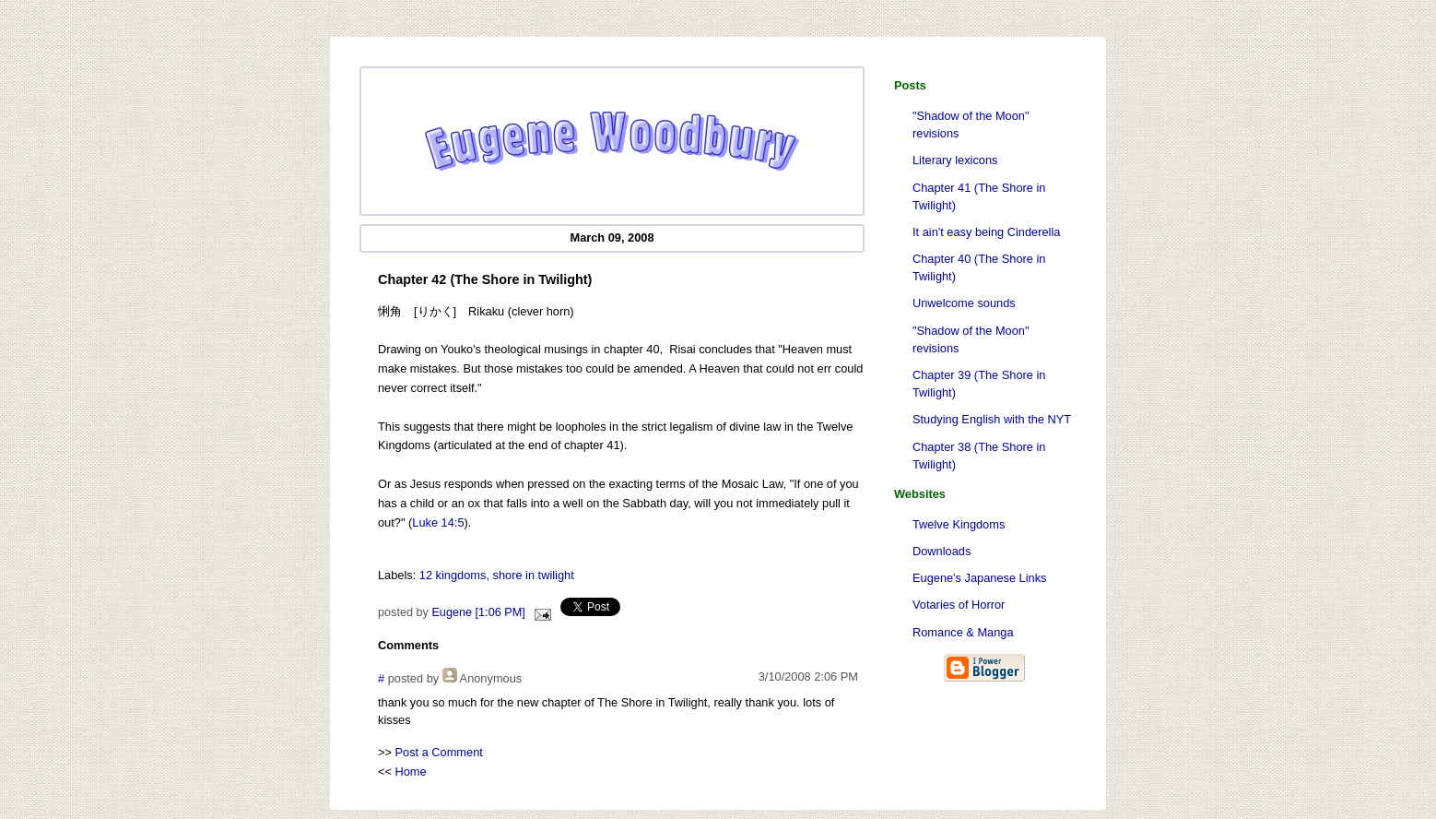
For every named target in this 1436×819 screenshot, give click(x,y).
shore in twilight (533, 575)
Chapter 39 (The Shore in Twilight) (978, 383)
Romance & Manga (963, 632)
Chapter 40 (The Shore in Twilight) (978, 267)
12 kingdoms (453, 575)
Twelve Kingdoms (958, 524)
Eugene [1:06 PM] (477, 612)
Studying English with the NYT (991, 419)
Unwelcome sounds (964, 303)
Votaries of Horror (958, 604)
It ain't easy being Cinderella (986, 232)
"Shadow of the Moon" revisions (970, 124)
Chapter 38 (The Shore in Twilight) (978, 455)
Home (411, 771)
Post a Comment (439, 752)
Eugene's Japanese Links (979, 578)
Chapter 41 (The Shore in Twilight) (978, 196)
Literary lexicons (954, 160)
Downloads (941, 551)
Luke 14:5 (438, 522)
